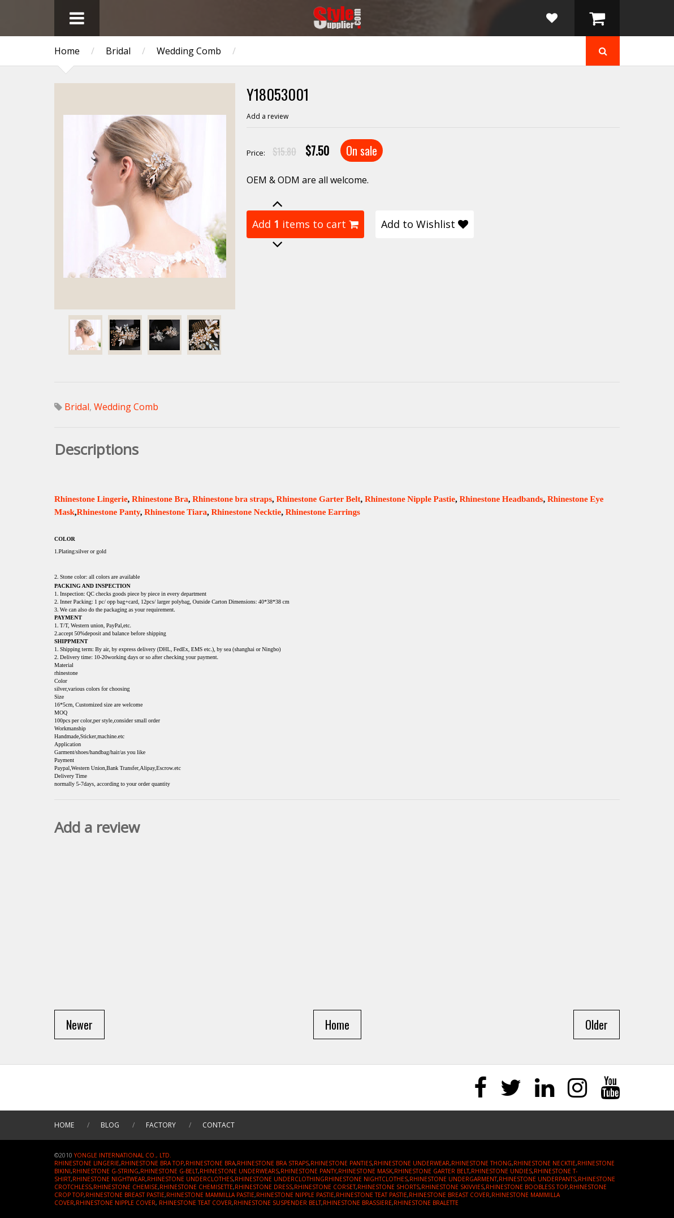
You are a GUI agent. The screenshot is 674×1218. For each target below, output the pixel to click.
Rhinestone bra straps (232, 498)
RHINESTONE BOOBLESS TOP (527, 1187)
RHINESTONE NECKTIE (544, 1163)
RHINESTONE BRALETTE (426, 1203)
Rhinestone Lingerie (91, 498)
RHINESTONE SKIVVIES (452, 1187)
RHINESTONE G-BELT (169, 1171)
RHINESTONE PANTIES (341, 1163)
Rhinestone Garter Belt (318, 498)
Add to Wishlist (424, 224)
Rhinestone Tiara (175, 512)
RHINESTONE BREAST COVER (449, 1195)
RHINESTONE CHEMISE (125, 1187)
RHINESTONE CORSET (325, 1187)
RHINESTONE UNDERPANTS (537, 1179)
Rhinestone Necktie (246, 512)
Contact (218, 1125)
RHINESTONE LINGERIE (86, 1163)
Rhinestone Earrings (323, 512)
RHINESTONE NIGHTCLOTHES (366, 1179)
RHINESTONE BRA (210, 1163)
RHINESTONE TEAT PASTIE (371, 1195)
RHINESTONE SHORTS (388, 1187)
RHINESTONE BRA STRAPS (273, 1163)
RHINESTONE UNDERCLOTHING (280, 1179)
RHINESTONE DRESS (263, 1187)
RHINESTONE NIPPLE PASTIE (295, 1195)
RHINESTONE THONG (481, 1163)
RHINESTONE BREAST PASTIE (125, 1195)
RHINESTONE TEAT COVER (195, 1203)
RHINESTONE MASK (365, 1171)
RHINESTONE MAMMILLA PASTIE (210, 1195)
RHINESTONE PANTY (308, 1171)
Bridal (118, 51)
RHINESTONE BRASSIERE (357, 1203)
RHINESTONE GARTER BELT (431, 1171)
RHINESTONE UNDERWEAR (412, 1163)
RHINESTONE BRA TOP (152, 1163)
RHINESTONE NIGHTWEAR (108, 1179)
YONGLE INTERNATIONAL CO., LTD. (122, 1155)
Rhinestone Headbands (501, 498)
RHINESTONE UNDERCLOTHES (190, 1179)
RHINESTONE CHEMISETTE (196, 1187)
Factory (161, 1125)
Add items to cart (305, 224)
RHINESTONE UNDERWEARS (239, 1171)
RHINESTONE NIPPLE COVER (115, 1203)
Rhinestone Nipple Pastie (410, 498)
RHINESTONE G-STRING (105, 1171)
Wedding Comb (189, 51)
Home (67, 51)
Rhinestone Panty (108, 512)
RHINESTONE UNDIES (501, 1171)
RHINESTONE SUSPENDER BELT (277, 1203)
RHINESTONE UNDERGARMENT (453, 1179)
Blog (110, 1125)
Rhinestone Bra (160, 498)
